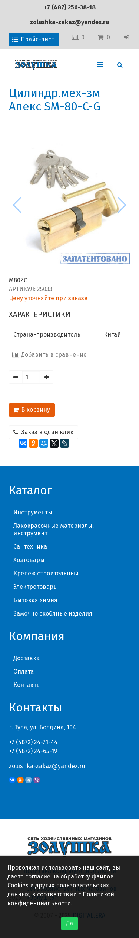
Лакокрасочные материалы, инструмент (53, 529)
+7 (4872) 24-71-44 (33, 742)
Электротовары (35, 586)
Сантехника (30, 546)
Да (69, 923)
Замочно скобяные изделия (52, 613)
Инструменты (32, 512)
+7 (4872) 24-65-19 (33, 751)
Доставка (26, 658)
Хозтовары (28, 559)
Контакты (27, 684)
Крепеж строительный (46, 573)
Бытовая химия (35, 600)
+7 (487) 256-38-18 (70, 7)
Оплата (23, 671)
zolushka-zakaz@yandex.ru (69, 22)
